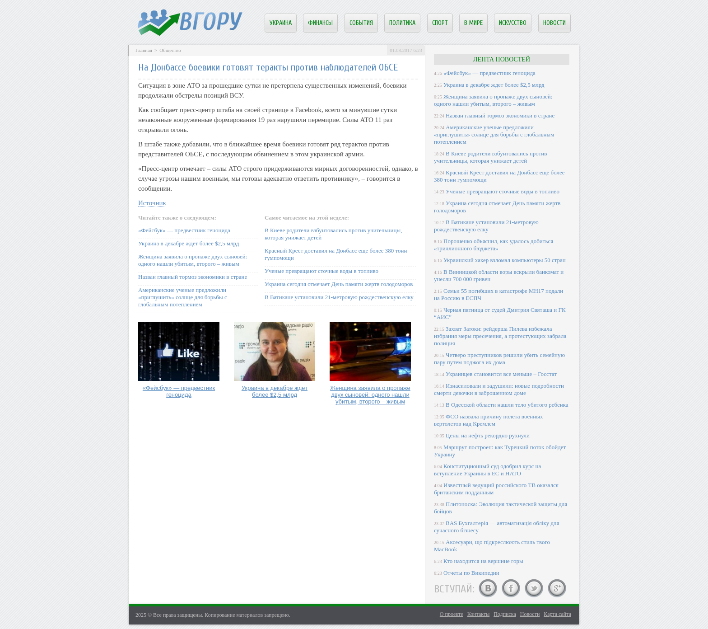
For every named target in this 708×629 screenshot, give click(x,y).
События (361, 23)
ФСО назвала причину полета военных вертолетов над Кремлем (488, 420)
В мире (473, 23)
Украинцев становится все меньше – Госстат (501, 374)
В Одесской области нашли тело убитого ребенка (507, 404)
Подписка (505, 614)
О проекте (451, 614)
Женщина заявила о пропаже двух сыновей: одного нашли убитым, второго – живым (192, 260)
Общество (170, 50)
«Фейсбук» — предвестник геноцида (184, 230)
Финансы (320, 23)
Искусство (512, 23)
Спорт (440, 23)
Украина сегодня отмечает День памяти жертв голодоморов (339, 284)
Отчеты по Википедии (471, 572)
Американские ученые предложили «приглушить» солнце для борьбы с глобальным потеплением (182, 297)
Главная (143, 50)
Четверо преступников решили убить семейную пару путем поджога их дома (499, 359)
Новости (554, 23)
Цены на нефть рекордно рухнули (488, 435)
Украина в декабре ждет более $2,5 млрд (188, 243)
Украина (281, 23)
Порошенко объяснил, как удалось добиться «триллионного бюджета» (493, 245)
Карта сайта (557, 614)
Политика (402, 23)
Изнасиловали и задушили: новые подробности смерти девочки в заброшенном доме (499, 389)
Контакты (478, 614)
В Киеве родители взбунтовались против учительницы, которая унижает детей (490, 157)
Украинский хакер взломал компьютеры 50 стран (504, 260)
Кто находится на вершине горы (483, 561)
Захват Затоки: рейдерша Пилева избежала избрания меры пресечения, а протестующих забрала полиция (500, 336)
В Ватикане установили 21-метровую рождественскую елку (339, 297)
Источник (152, 203)
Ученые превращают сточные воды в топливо (321, 271)
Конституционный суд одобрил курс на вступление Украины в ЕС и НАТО (487, 470)
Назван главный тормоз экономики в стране (192, 276)
